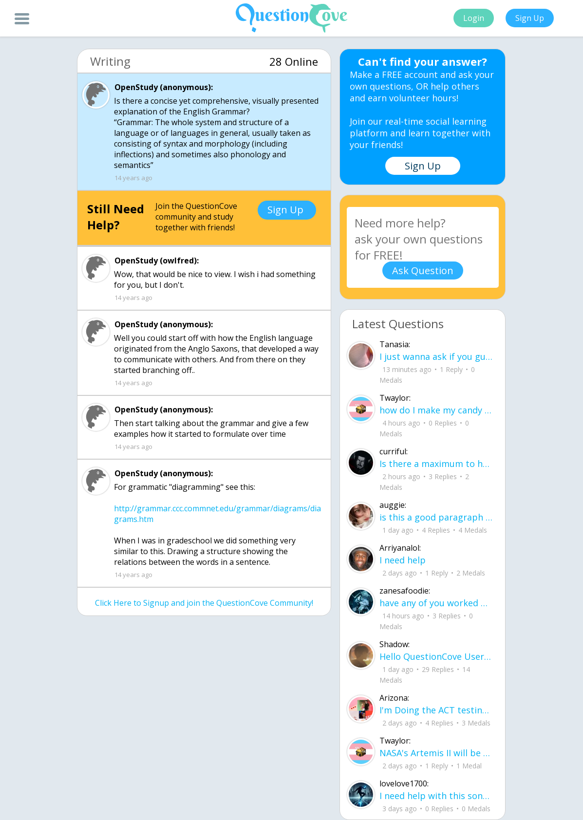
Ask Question (422, 270)
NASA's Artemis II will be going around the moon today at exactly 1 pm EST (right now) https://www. (436, 753)
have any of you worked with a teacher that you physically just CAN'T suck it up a (436, 603)
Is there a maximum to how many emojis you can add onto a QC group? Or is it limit (436, 463)
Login (473, 18)
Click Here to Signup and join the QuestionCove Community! (204, 602)
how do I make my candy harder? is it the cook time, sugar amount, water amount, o (436, 410)
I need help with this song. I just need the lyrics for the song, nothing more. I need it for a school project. (436, 795)
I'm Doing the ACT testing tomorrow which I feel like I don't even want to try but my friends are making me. (436, 710)
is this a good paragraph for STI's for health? (436, 517)
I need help (402, 560)
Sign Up (529, 18)
